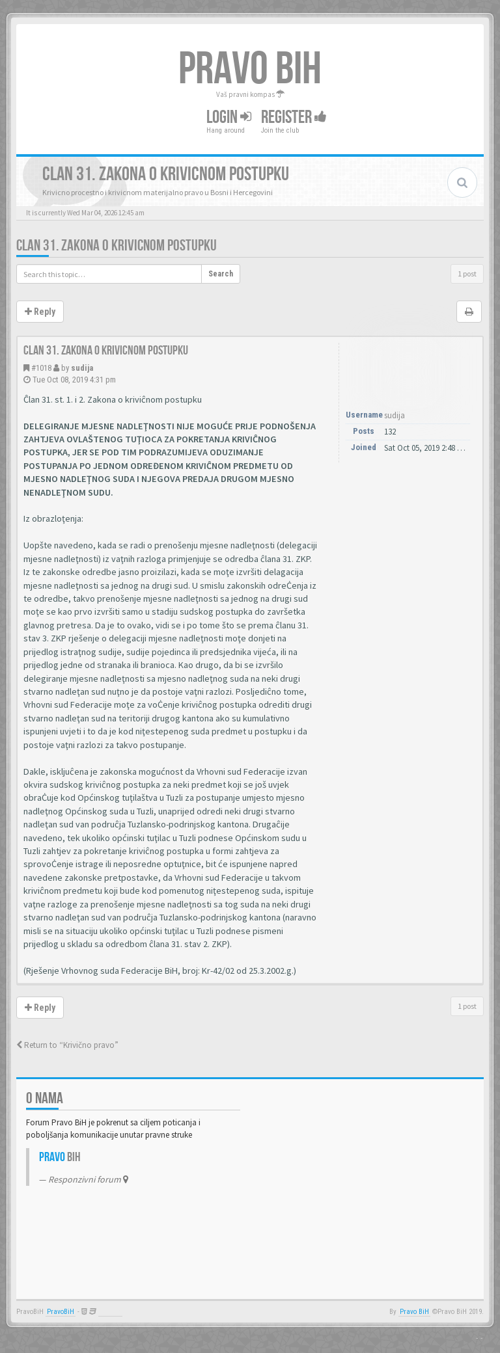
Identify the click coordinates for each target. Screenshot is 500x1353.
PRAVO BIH (250, 69)
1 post (467, 273)
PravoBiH (60, 1311)
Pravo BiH (414, 1311)
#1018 (41, 368)
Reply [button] (40, 311)
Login (228, 117)
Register (294, 117)
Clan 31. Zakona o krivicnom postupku (116, 245)
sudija (82, 368)
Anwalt (110, 1311)
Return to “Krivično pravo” (67, 1045)
